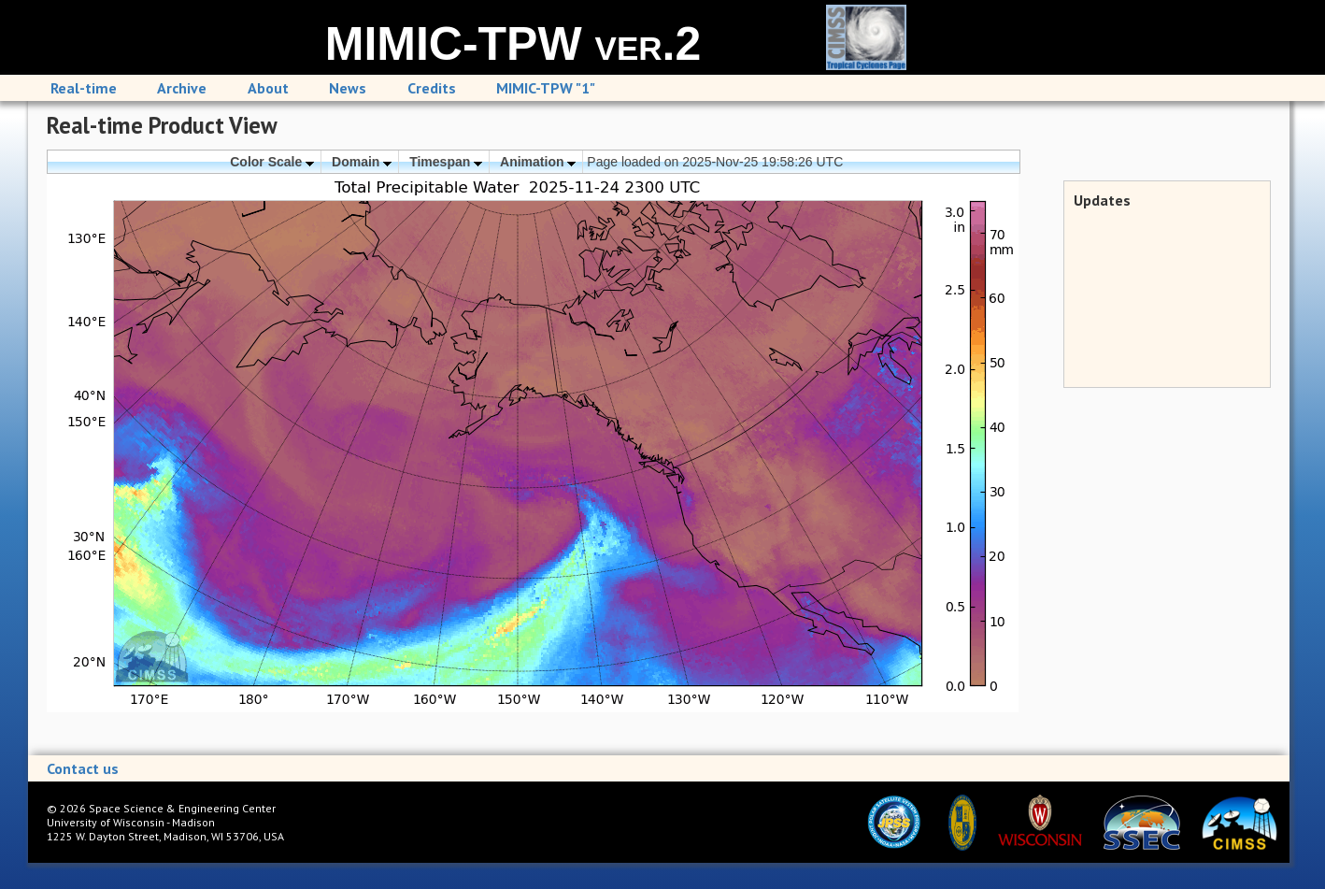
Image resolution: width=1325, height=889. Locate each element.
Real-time (83, 88)
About (268, 88)
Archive (182, 88)
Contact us (83, 768)
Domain (362, 161)
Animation (538, 161)
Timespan (445, 161)
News (347, 88)
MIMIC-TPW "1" (545, 88)
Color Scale (272, 161)
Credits (431, 88)
